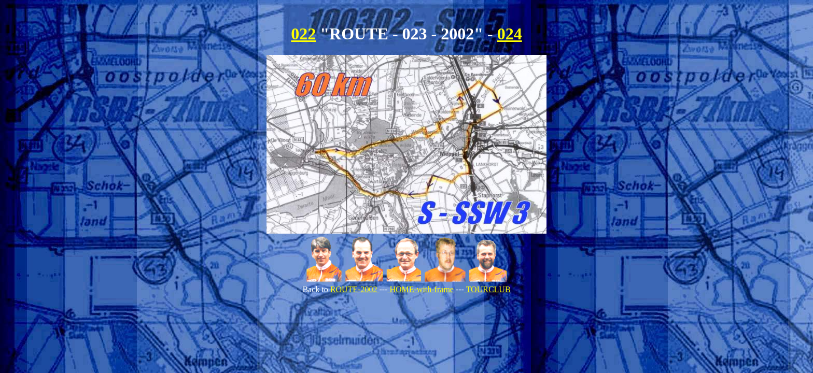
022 (303, 33)
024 (509, 33)
